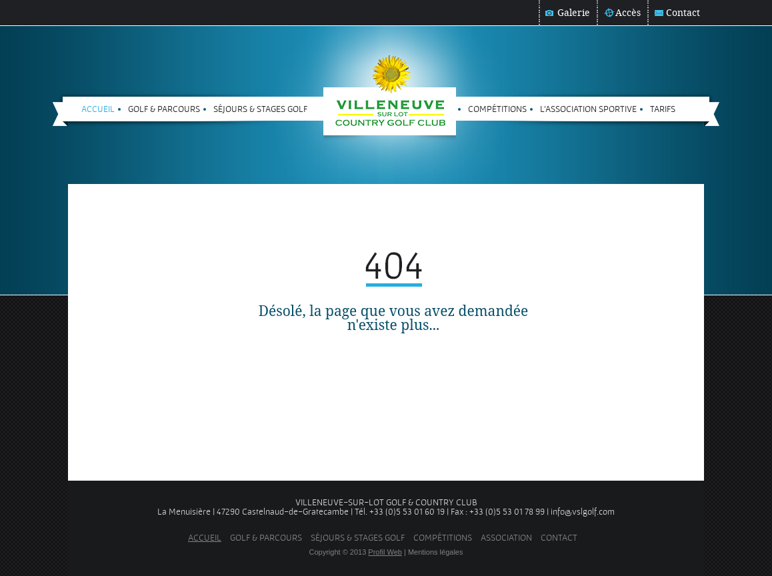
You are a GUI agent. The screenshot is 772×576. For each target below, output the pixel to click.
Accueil (98, 108)
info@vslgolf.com (583, 511)
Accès (628, 12)
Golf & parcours (164, 108)
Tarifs (662, 108)
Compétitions (497, 108)
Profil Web (385, 552)
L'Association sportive (588, 108)
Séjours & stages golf (260, 108)
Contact (683, 12)
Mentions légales (435, 552)
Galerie (573, 12)
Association (506, 537)
